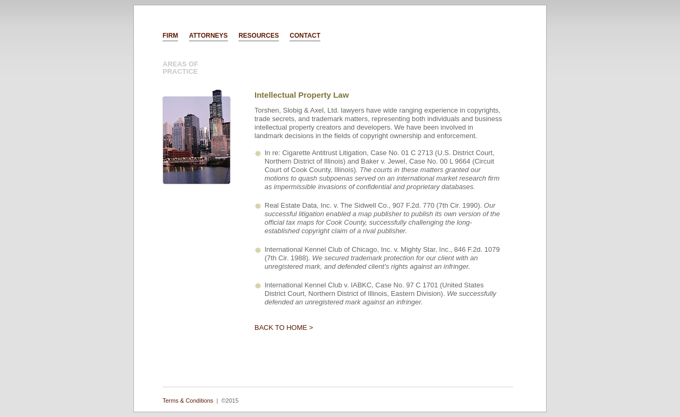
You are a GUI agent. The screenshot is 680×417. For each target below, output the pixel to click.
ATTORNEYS (208, 35)
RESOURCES (259, 35)
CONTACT (305, 35)
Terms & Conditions (188, 400)
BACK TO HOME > (283, 327)
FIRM (170, 35)
